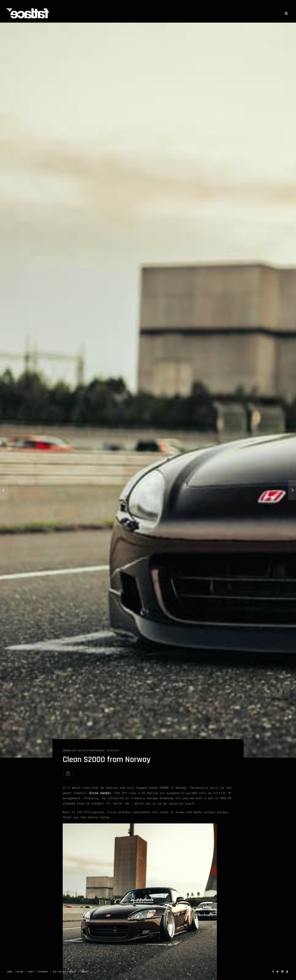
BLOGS (20, 972)
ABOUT (84, 972)
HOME (9, 972)
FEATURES (43, 972)
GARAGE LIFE (69, 750)
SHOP (30, 972)
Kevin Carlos (96, 750)
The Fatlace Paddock (64, 972)
